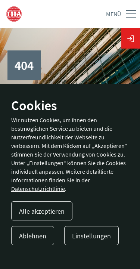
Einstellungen (91, 236)
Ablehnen (32, 236)
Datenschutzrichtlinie (38, 188)
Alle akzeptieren (42, 211)
